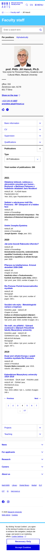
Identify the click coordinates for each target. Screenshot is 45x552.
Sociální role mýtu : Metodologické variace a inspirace (20, 306)
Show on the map (11, 95)
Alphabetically (22, 37)
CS (31, 5)
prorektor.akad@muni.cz (13, 104)
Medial (34, 485)
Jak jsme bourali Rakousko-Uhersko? (21, 244)
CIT (3, 491)
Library (14, 485)
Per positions (8, 37)
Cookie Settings (19, 540)
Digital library (24, 485)
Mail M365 (6, 485)
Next (38, 398)
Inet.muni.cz (15, 491)
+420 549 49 (9, 101)
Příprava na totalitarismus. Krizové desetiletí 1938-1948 (20, 266)
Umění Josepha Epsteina (15, 226)
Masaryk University (15, 512)
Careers (5, 467)
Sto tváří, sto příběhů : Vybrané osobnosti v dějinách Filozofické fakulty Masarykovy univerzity (19, 328)
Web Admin (6, 515)
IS (8, 491)
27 (25, 411)
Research (6, 459)
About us (6, 474)
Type (6, 154)
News (4, 445)
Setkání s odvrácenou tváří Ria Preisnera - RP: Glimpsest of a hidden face (21, 204)
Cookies (15, 515)
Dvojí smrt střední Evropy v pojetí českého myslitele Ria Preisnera (19, 357)
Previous (9, 398)
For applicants (8, 452)
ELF (40, 485)
